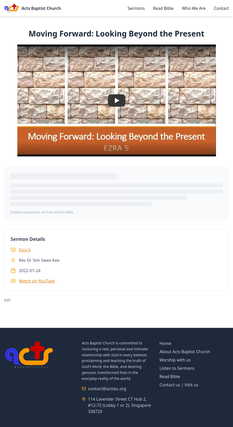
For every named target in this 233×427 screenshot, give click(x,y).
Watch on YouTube (37, 281)
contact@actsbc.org (107, 389)
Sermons (136, 8)
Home (165, 343)
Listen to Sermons (177, 368)
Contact (221, 8)
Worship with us (175, 360)
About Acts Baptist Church (185, 351)
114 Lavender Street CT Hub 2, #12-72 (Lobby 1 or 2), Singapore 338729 (119, 405)
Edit (7, 300)
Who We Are (194, 8)
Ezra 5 (25, 250)
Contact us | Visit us (179, 385)
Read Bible (163, 8)
